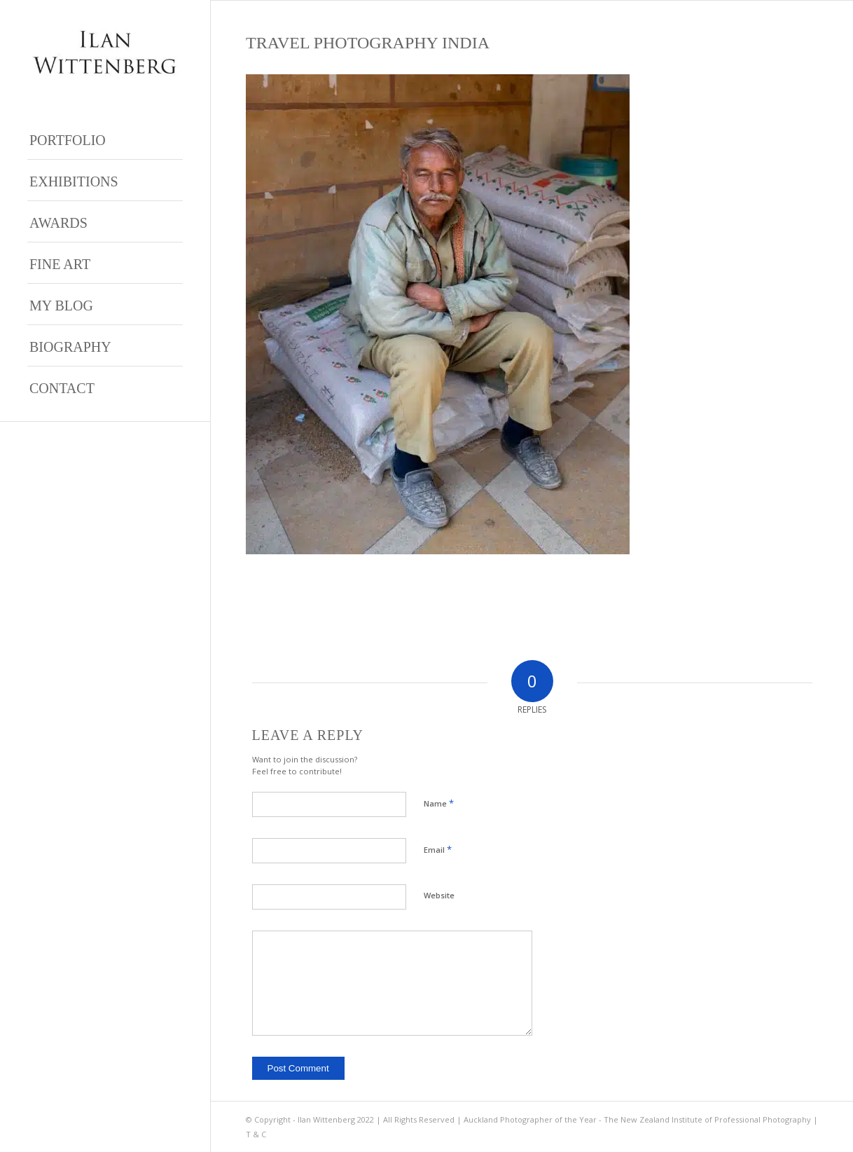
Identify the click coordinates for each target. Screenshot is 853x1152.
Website (439, 895)
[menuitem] (105, 139)
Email (438, 849)
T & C (256, 1134)
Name (439, 803)
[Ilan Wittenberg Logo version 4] (105, 52)
